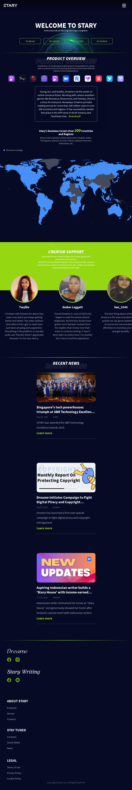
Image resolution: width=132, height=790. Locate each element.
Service (10, 713)
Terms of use (13, 767)
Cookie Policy (14, 778)
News (10, 748)
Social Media (13, 742)
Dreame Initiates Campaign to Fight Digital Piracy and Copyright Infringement (64, 502)
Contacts (11, 736)
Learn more (44, 433)
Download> (75, 116)
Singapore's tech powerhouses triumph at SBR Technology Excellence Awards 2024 (65, 411)
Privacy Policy (14, 773)
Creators (11, 719)
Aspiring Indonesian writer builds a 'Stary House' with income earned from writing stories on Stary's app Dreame (64, 594)
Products (12, 707)
